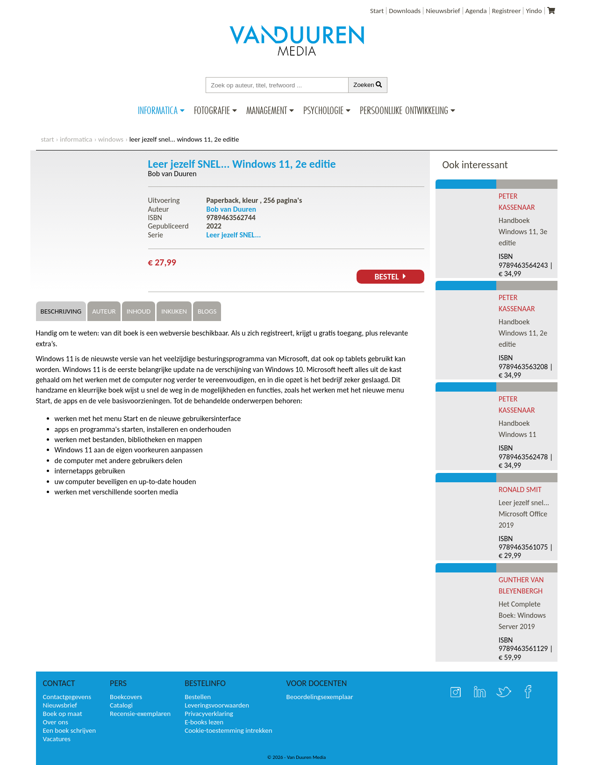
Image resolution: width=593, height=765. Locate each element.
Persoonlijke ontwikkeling (404, 110)
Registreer (506, 11)
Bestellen (198, 697)
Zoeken (367, 84)
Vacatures (57, 739)
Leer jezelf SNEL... (234, 234)
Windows (110, 139)
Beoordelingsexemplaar (319, 697)
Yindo (534, 11)
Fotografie (212, 110)
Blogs (207, 311)
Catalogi (121, 705)
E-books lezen (204, 722)
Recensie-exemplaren (140, 713)
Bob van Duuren (172, 173)
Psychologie (323, 110)
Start (377, 11)
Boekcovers (126, 697)
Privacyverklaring (209, 713)
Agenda (476, 11)
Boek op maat (62, 713)
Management (266, 110)
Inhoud (139, 311)
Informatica (158, 110)
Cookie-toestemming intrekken (228, 730)
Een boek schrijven (69, 730)
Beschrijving (61, 311)
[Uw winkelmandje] (551, 11)
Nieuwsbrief (443, 11)
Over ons (55, 722)
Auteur (103, 311)
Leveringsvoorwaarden (217, 705)
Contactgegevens (67, 697)
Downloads (405, 11)
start (47, 139)
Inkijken (174, 311)
